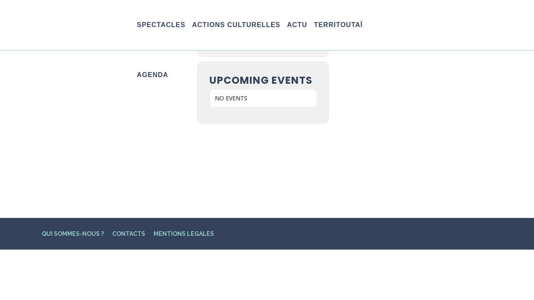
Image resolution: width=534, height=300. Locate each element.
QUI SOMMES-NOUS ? (73, 148)
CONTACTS (128, 148)
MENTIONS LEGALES (184, 148)
